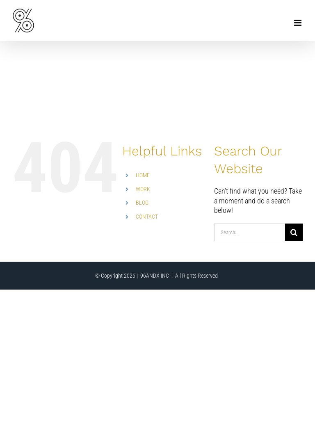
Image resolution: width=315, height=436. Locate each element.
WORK (143, 189)
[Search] (294, 232)
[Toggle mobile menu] (298, 22)
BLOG (142, 202)
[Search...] (249, 232)
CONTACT (147, 216)
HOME (143, 175)
